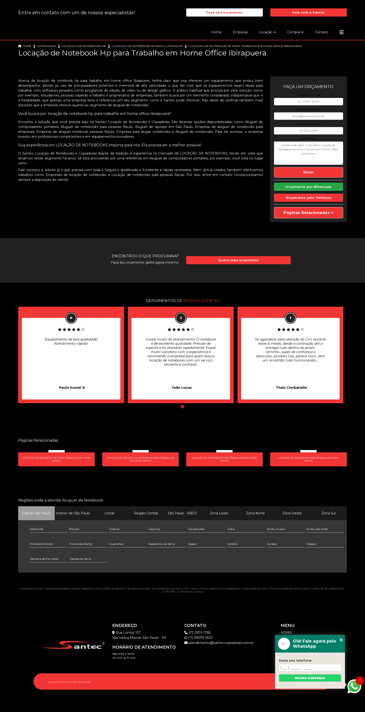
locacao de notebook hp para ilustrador (147, 46)
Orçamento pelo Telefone (308, 197)
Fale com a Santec (308, 12)
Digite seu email (308, 109)
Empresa (240, 32)
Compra (293, 32)
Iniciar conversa (310, 678)
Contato (321, 32)
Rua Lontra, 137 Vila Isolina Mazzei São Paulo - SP (139, 635)
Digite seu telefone (308, 124)
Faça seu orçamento (224, 12)
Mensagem (308, 138)
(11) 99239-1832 (198, 638)
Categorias (46, 46)
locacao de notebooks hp (84, 46)
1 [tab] (182, 406)
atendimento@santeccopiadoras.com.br (219, 643)
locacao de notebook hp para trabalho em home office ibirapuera (245, 46)
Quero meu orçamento (238, 260)
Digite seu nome (308, 94)
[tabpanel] (71, 355)
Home (216, 32)
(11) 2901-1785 (197, 632)
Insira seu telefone (295, 660)
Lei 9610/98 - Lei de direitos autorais (182, 591)
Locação (265, 32)
